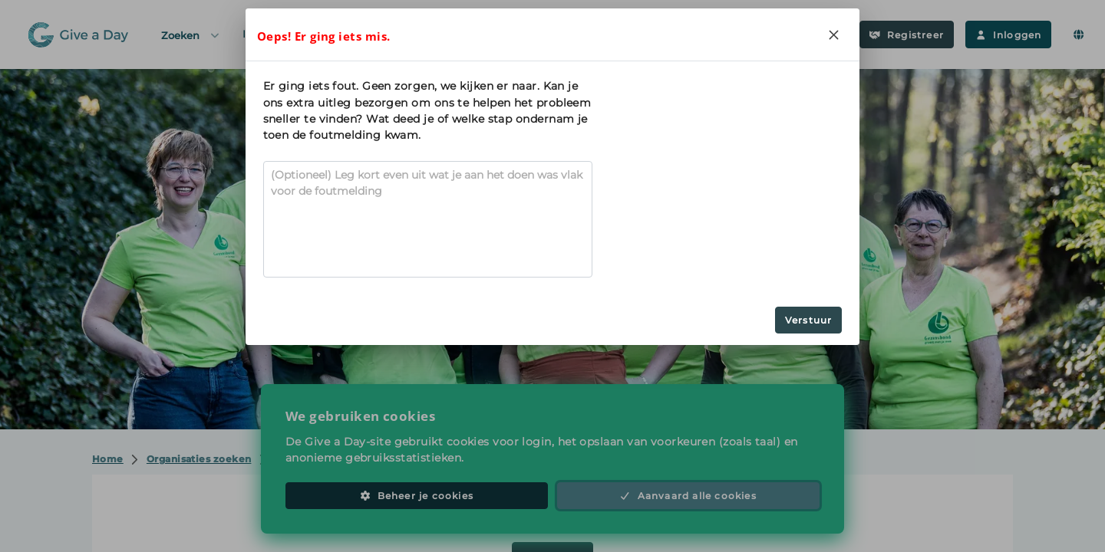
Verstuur (809, 320)
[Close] (833, 34)
